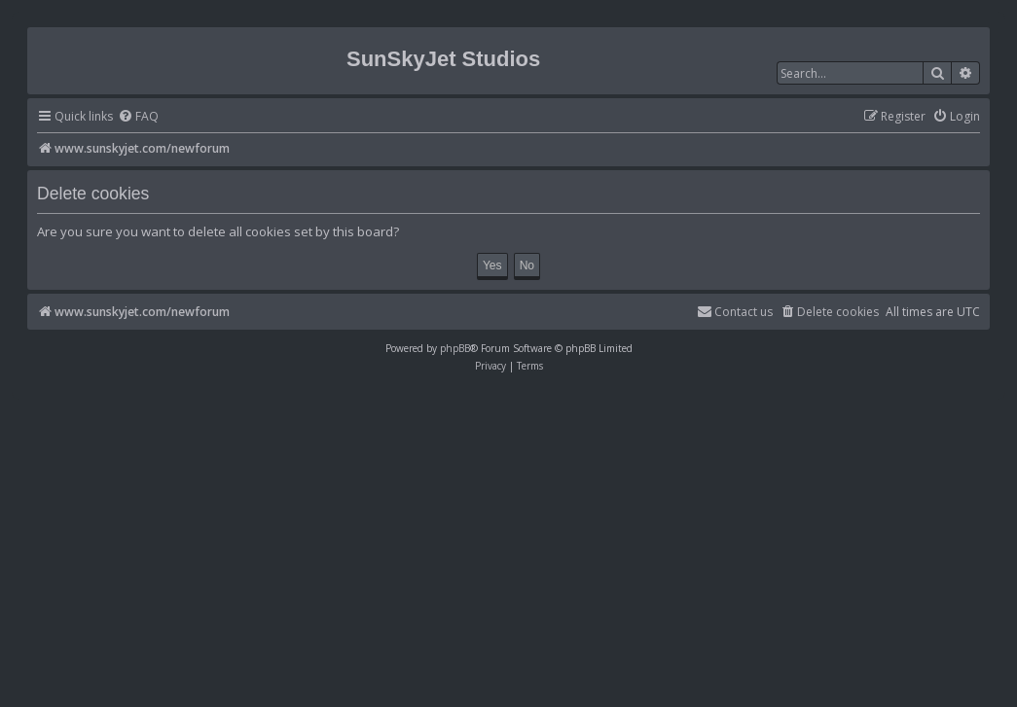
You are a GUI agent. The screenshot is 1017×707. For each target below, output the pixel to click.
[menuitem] (138, 117)
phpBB (455, 348)
